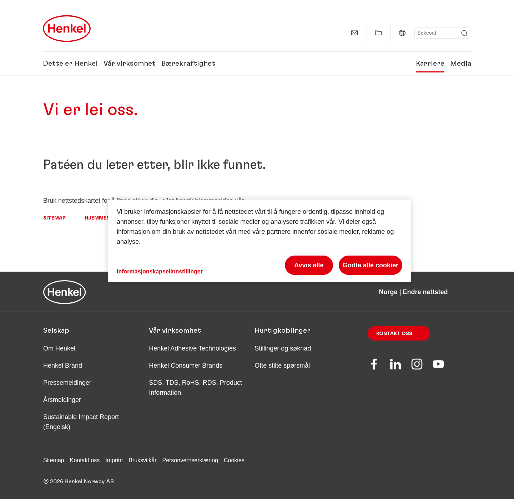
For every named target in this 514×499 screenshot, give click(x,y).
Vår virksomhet (130, 63)
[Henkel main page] (67, 28)
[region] (259, 241)
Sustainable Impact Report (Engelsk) (81, 421)
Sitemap (54, 218)
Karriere (430, 63)
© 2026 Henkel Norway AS (78, 481)
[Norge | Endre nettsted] (402, 32)
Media (460, 63)
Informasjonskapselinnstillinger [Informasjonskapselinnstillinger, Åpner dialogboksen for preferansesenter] (160, 271)
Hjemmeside (101, 218)
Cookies (234, 460)
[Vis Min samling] (378, 32)
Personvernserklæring (190, 460)
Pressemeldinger (67, 382)
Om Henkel (59, 348)
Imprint (114, 460)
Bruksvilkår (142, 460)
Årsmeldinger (62, 399)
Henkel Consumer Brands (185, 365)
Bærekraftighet (188, 63)
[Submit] (464, 33)
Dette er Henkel (70, 63)
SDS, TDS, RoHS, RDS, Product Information (195, 387)
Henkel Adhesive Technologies (192, 348)
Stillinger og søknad (283, 348)
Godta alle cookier (370, 265)
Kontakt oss (394, 333)
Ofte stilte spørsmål (282, 365)
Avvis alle (308, 265)
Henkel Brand (62, 365)
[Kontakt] (354, 32)
